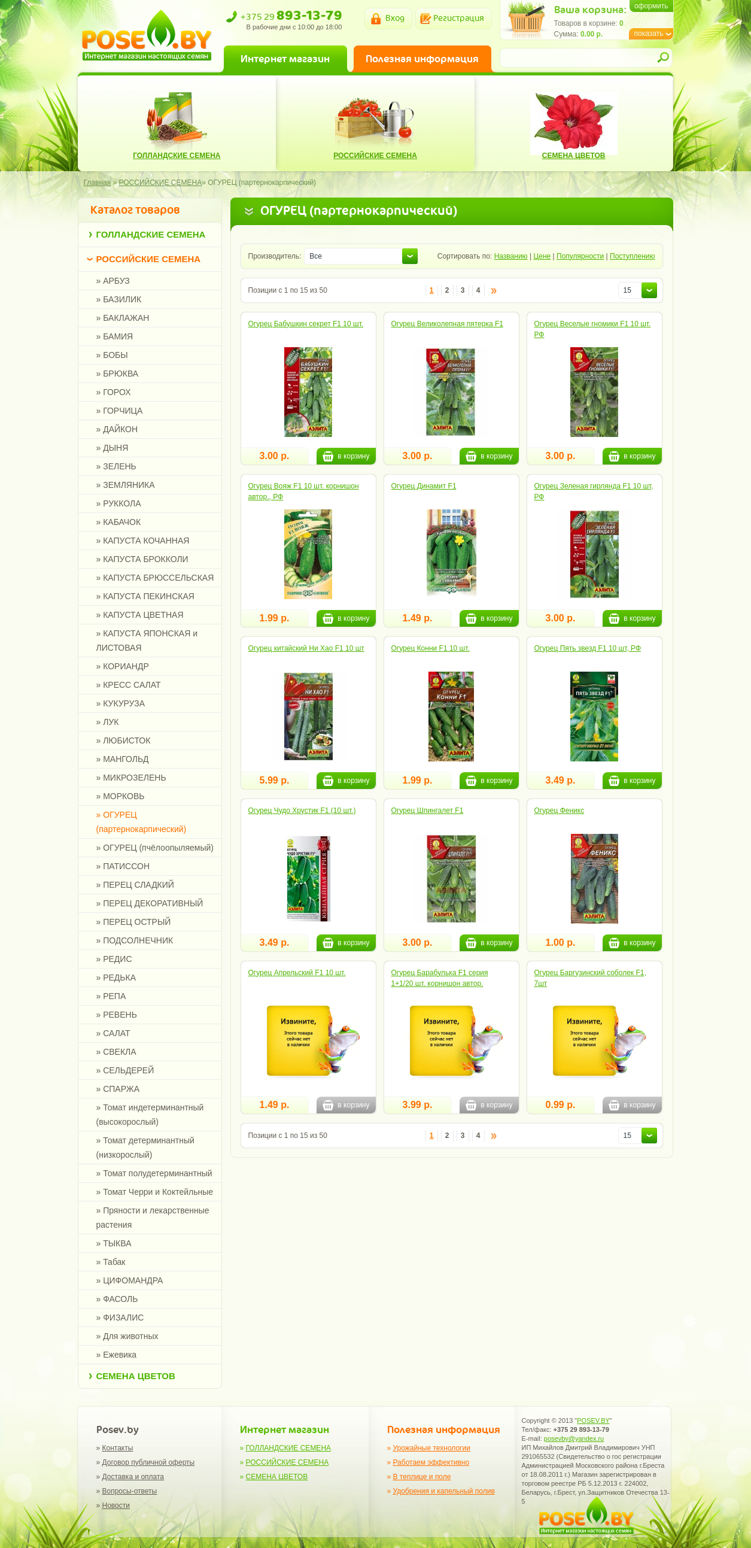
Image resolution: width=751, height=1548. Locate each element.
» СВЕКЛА (116, 1052)
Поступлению (632, 256)
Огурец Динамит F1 (424, 486)
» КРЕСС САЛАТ (128, 685)
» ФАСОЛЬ (117, 1299)
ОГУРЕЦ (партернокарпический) (262, 182)
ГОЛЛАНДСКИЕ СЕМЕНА (151, 234)
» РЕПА (111, 996)
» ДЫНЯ (112, 448)
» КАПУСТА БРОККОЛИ (142, 559)
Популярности (580, 256)
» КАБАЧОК (118, 522)
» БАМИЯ (114, 336)
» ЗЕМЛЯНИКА (125, 485)
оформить (651, 6)
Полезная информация (422, 58)
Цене (542, 256)
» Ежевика (116, 1354)
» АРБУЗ (113, 281)
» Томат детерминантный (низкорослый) (145, 1148)
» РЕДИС (114, 959)
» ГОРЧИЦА (119, 410)
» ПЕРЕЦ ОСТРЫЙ (133, 922)
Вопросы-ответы (129, 1491)
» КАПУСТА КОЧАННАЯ (143, 540)
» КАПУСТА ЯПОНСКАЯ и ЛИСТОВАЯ (147, 640)
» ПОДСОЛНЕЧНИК (135, 940)
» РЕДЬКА (116, 977)
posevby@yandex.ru (574, 1438)
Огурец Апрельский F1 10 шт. (297, 973)
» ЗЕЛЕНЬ (116, 466)
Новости (116, 1505)
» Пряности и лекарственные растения (152, 1218)
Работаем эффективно (431, 1462)
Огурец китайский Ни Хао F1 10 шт (306, 648)
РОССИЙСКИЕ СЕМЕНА (148, 259)
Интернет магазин (285, 58)
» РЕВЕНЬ (116, 1014)
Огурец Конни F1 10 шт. (430, 648)
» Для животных (127, 1336)
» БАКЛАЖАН (123, 318)
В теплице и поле (422, 1477)
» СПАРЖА (118, 1089)
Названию (511, 256)
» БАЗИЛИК (119, 299)
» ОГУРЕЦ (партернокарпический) (141, 822)
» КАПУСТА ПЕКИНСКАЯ (145, 596)
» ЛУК (107, 722)
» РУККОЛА (118, 503)
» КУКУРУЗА (120, 703)
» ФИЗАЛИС (120, 1317)
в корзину (346, 456)
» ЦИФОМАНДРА (129, 1280)
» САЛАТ (113, 1033)
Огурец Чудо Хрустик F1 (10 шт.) (302, 810)
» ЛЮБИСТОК (123, 740)
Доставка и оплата (133, 1477)
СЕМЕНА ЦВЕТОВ (135, 1376)
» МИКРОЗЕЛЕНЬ (131, 777)
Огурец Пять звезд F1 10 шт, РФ (587, 648)
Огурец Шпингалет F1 (427, 810)
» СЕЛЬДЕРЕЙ (125, 1070)
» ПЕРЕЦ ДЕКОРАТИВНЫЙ (149, 903)
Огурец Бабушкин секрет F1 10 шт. (306, 324)
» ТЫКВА (114, 1243)
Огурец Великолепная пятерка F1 (447, 324)
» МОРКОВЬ (120, 796)
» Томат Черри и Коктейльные (155, 1192)
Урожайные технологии (431, 1448)
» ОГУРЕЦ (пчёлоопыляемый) (155, 847)
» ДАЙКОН (117, 429)
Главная (97, 182)
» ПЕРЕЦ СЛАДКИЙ (135, 885)
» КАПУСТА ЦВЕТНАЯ (140, 615)
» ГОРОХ (113, 392)
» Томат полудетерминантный (154, 1173)
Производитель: (275, 256)
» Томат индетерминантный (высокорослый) (150, 1115)
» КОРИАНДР (122, 666)
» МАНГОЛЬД (122, 759)
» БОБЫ (112, 355)
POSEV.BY (593, 1420)
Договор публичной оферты (148, 1462)
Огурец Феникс (559, 810)
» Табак (111, 1262)
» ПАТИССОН (123, 866)
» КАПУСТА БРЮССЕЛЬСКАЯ (155, 577)
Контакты (117, 1448)
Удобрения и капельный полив (444, 1491)
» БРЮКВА (117, 373)
